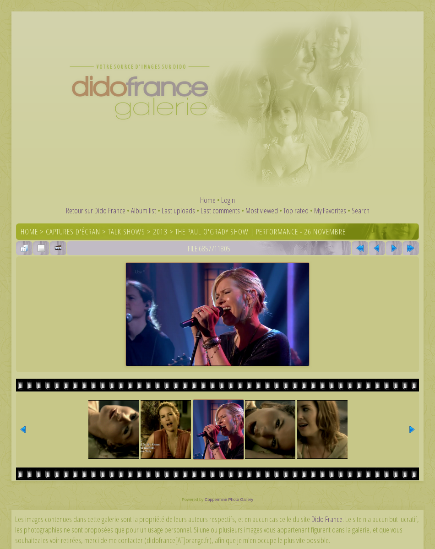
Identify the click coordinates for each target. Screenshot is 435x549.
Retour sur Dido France (95, 210)
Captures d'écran (73, 231)
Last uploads (178, 210)
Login (228, 200)
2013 (160, 231)
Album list (143, 210)
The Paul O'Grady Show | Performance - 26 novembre (260, 231)
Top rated (296, 210)
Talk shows (126, 231)
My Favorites (330, 210)
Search (361, 210)
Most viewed (261, 210)
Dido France (327, 519)
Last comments (220, 210)
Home (208, 200)
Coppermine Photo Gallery (229, 499)
